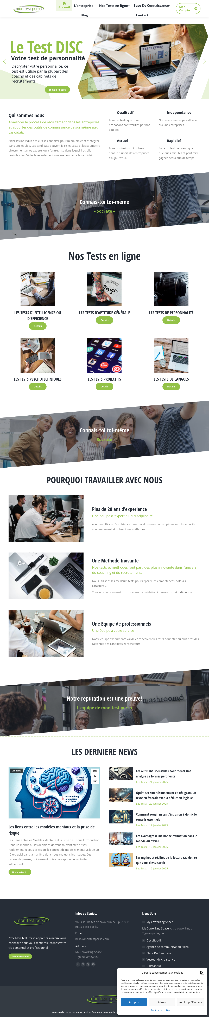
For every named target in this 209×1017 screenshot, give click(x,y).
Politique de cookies (160, 1010)
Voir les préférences (190, 1002)
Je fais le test (57, 89)
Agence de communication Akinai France (76, 1012)
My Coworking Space (88, 952)
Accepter (134, 1002)
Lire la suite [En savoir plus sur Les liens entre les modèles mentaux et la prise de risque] (19, 871)
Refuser (161, 1002)
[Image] (38, 289)
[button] (202, 972)
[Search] (180, 3)
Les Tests (16, 771)
